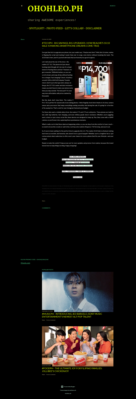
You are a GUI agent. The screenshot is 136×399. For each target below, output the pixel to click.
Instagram (88, 160)
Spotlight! (35, 28)
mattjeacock (72, 390)
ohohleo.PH (55, 9)
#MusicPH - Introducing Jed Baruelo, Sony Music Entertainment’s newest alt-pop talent (72, 315)
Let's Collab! (73, 28)
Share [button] (22, 39)
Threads (69, 162)
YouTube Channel (85, 165)
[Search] (112, 5)
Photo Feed (53, 28)
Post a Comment (50, 320)
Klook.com (25, 263)
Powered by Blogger (68, 386)
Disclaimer (92, 28)
